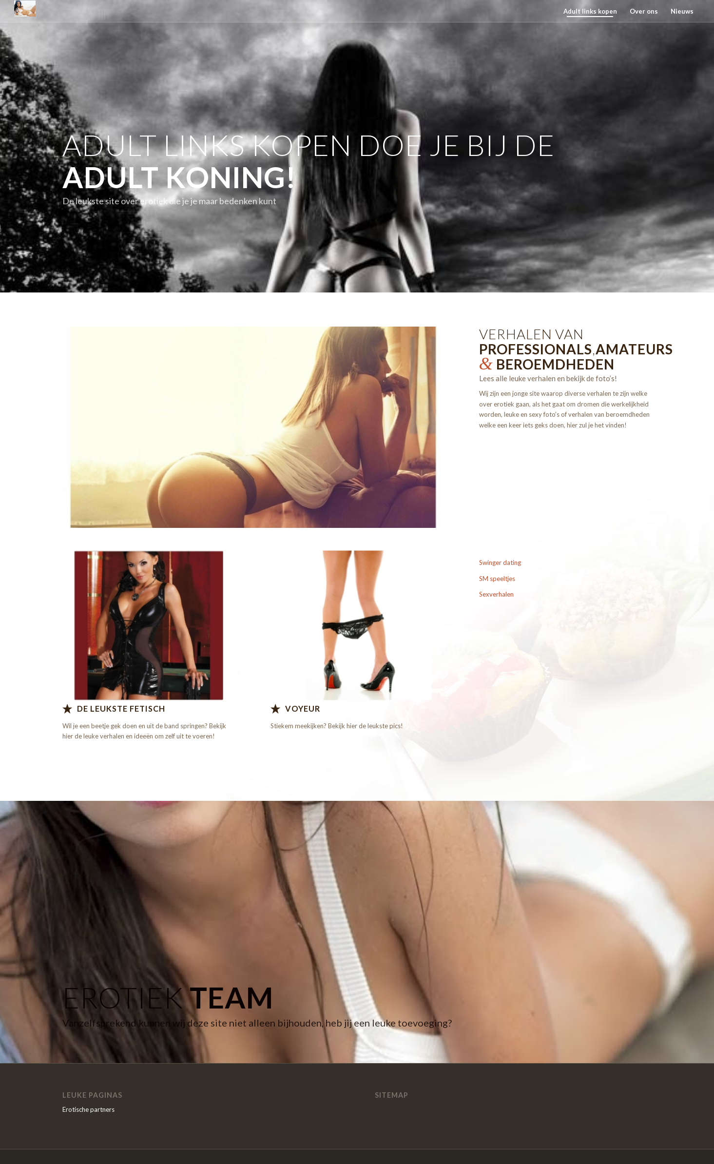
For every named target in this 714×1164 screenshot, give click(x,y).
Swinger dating (500, 562)
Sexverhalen (496, 594)
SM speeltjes (497, 578)
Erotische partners (88, 1109)
